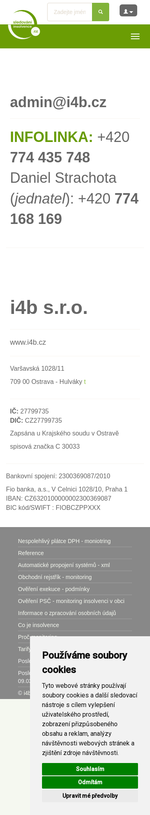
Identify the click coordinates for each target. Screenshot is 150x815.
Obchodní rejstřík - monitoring (55, 577)
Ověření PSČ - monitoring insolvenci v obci (71, 601)
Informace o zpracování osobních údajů (67, 613)
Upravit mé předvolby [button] (90, 796)
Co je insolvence (38, 625)
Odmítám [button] (90, 782)
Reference (31, 553)
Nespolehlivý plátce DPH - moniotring (64, 541)
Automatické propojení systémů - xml (64, 565)
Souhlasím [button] (90, 769)
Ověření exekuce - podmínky (54, 589)
